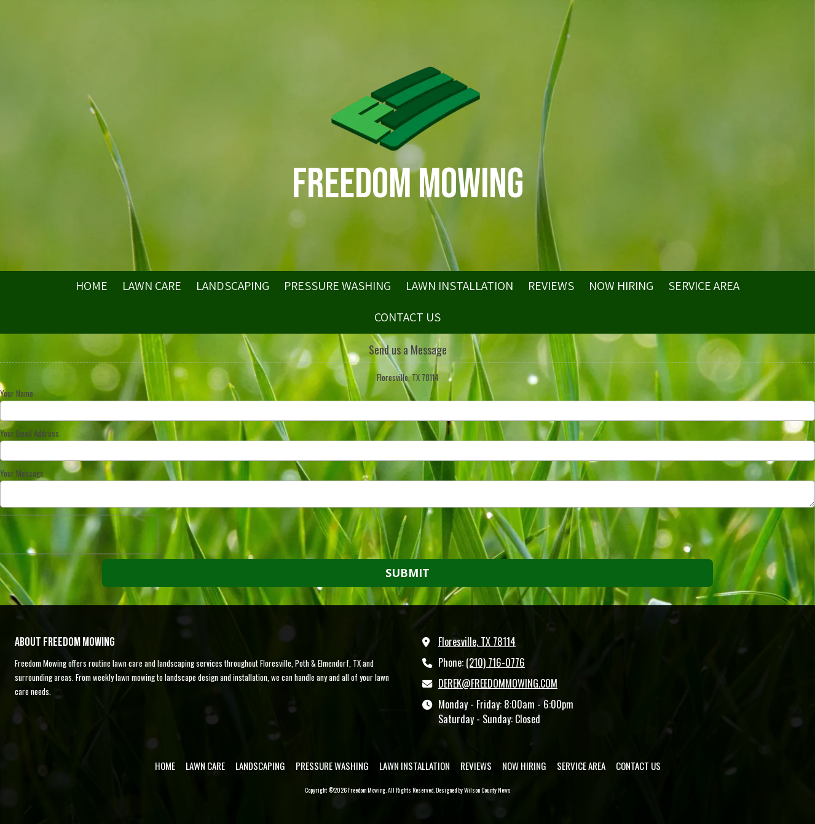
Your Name (16, 393)
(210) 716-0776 (495, 662)
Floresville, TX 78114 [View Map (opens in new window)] (477, 641)
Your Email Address (29, 433)
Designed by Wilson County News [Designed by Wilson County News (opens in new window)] (473, 790)
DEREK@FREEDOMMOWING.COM (497, 683)
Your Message (22, 473)
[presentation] (78, 534)
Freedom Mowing (408, 184)
